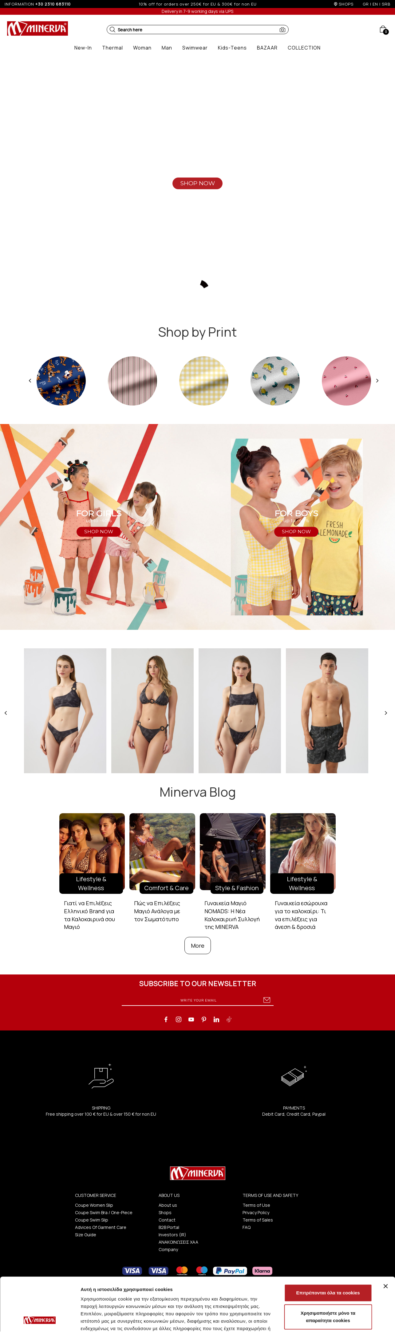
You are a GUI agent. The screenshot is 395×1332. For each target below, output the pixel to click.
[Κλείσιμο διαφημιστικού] (385, 1236)
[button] (112, 29)
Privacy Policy (256, 1212)
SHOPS (346, 4)
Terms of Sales (258, 1220)
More (197, 945)
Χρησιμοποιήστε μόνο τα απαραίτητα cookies (328, 1266)
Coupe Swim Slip (91, 1220)
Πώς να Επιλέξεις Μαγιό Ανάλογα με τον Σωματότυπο (157, 910)
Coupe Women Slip (94, 1205)
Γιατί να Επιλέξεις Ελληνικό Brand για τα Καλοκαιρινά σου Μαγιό (89, 914)
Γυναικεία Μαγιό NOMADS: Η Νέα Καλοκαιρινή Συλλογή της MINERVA (232, 914)
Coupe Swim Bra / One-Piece (103, 1212)
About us (168, 1205)
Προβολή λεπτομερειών (107, 1319)
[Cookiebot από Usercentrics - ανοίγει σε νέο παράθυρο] (40, 1320)
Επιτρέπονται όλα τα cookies (328, 1242)
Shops (165, 1212)
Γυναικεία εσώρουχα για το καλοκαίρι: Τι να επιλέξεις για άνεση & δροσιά (301, 914)
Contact (167, 1220)
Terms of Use (256, 1205)
